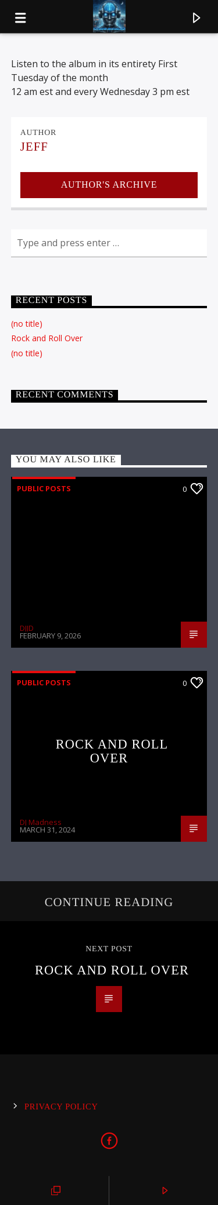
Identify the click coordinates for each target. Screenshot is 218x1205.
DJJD (27, 628)
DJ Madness (41, 822)
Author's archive (109, 184)
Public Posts (44, 488)
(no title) (26, 323)
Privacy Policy (61, 1106)
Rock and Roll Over (47, 338)
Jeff (34, 146)
